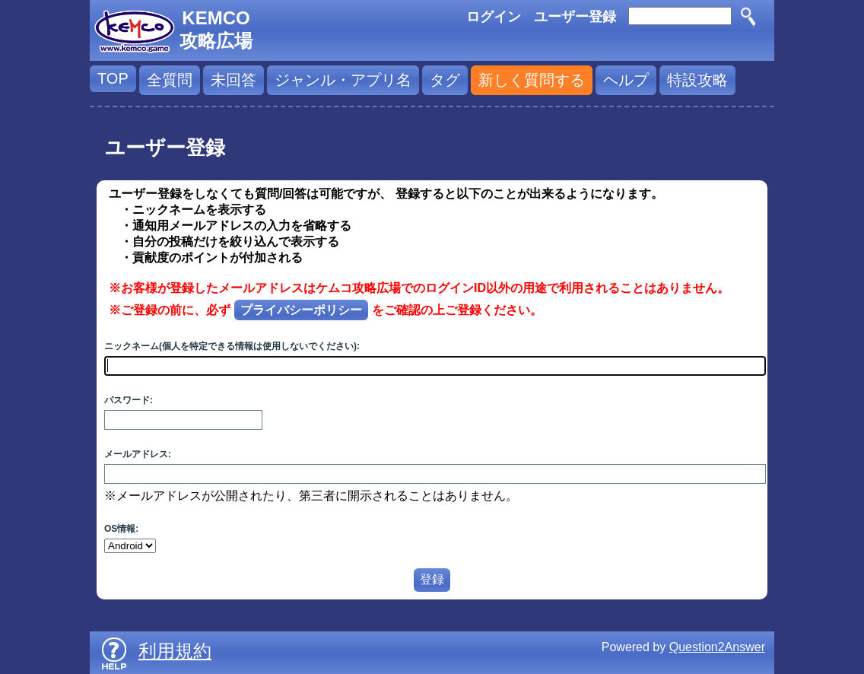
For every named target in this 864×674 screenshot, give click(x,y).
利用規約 (174, 651)
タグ (445, 80)
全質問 (169, 80)
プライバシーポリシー (301, 310)
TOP (113, 78)
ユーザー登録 (575, 16)
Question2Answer (717, 647)
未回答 (233, 80)
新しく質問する (531, 80)
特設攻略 (697, 80)
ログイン (493, 16)
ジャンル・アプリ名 (343, 80)
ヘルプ (626, 80)
